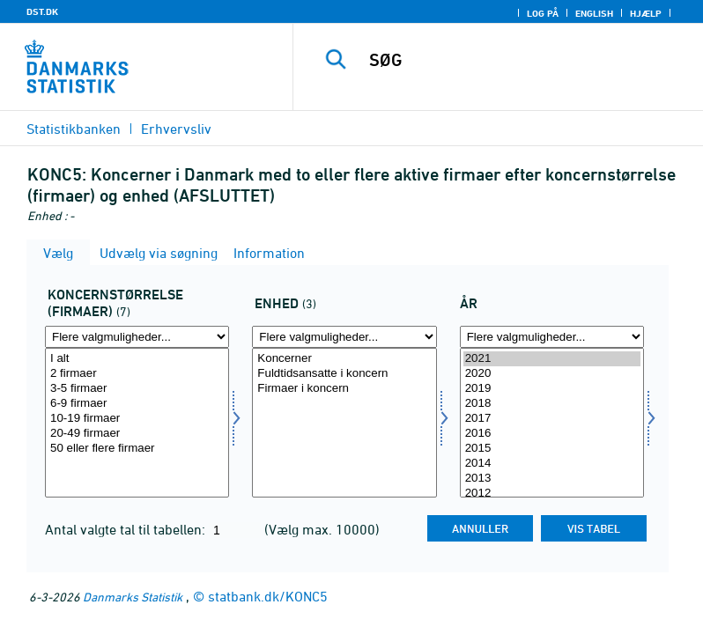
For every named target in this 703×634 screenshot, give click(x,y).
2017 (551, 418)
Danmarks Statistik (132, 596)
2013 (551, 478)
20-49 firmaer (137, 433)
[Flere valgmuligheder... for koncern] (137, 337)
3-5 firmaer (137, 388)
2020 (551, 373)
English (594, 13)
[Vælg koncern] (137, 423)
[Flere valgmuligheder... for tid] (552, 337)
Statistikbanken (73, 128)
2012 (551, 493)
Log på (543, 13)
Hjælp (646, 13)
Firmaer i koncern (344, 388)
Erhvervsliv (176, 128)
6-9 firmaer (137, 403)
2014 (551, 463)
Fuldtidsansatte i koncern (344, 373)
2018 (551, 403)
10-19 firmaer (137, 418)
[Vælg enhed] (344, 423)
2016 (551, 433)
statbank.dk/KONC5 (268, 596)
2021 (551, 358)
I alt (137, 358)
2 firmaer (137, 373)
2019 (551, 388)
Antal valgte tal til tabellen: (127, 529)
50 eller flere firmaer (137, 448)
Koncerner (344, 358)
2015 (551, 448)
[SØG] (524, 59)
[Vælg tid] (552, 423)
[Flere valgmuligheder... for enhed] (344, 337)
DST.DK (42, 11)
